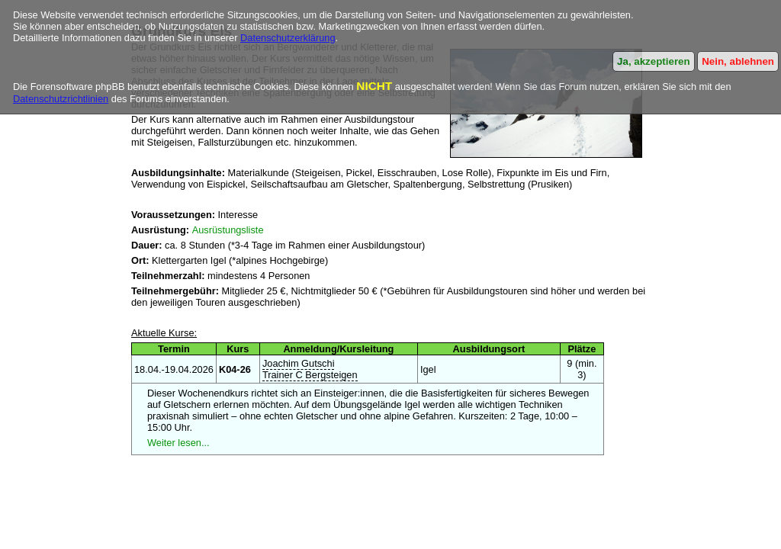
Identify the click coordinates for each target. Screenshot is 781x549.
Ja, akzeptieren (653, 61)
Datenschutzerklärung (287, 37)
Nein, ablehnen (738, 61)
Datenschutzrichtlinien (60, 98)
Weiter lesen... (178, 442)
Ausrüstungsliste (228, 230)
